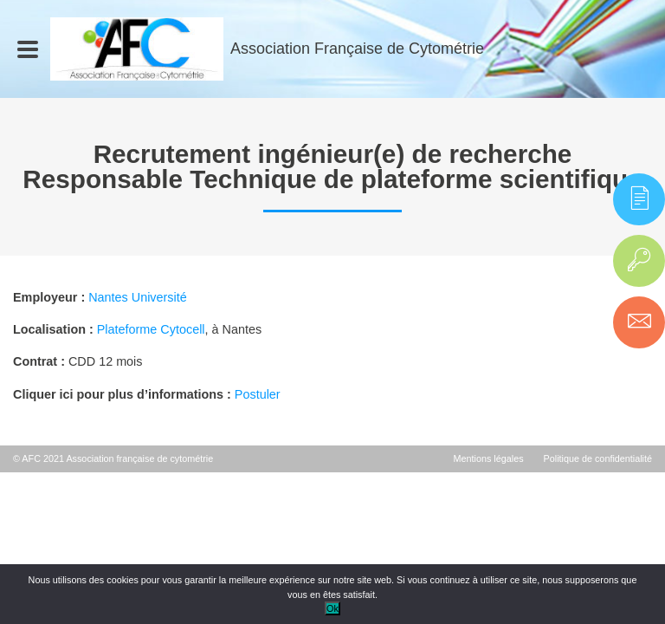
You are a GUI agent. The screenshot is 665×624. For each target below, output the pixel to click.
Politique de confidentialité (598, 458)
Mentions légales (489, 458)
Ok (332, 608)
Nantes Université (137, 297)
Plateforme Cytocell (151, 329)
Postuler (258, 394)
